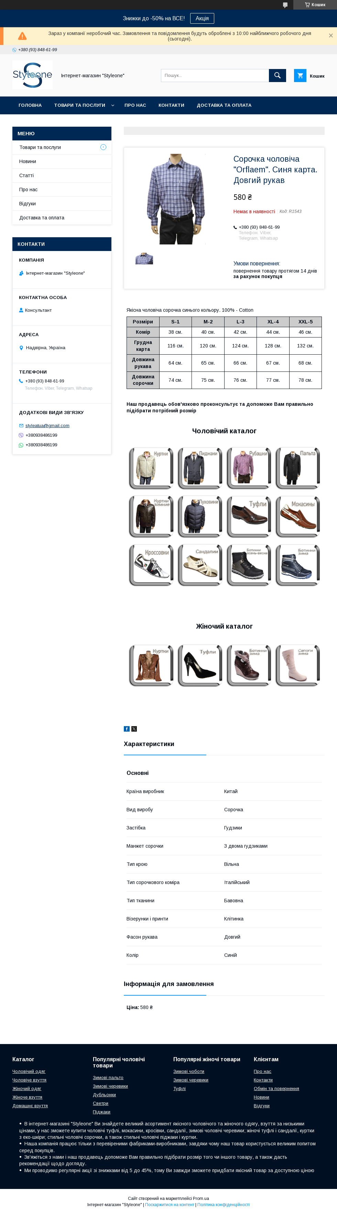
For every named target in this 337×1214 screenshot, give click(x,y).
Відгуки (27, 203)
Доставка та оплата (224, 105)
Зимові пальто (108, 1077)
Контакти (171, 105)
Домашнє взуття (30, 1105)
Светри (100, 1103)
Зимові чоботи (188, 1071)
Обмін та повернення (276, 1088)
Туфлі (179, 1088)
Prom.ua (201, 1198)
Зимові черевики (110, 1086)
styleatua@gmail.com (47, 425)
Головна (30, 105)
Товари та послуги (79, 105)
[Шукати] (277, 75)
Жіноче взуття (27, 1097)
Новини (27, 161)
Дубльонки (104, 1094)
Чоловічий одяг (28, 1071)
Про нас (135, 105)
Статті (26, 175)
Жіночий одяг (26, 1088)
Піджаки (101, 1111)
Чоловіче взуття (29, 1080)
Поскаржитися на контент (169, 1204)
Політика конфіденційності (223, 1204)
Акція (202, 18)
